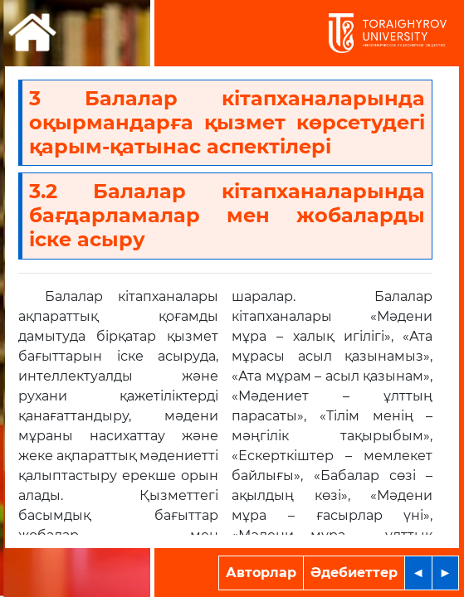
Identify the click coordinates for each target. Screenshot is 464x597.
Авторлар (261, 572)
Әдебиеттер (354, 572)
